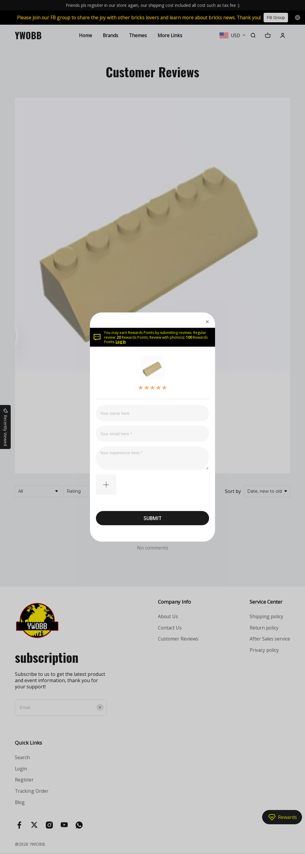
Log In (121, 341)
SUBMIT (152, 518)
